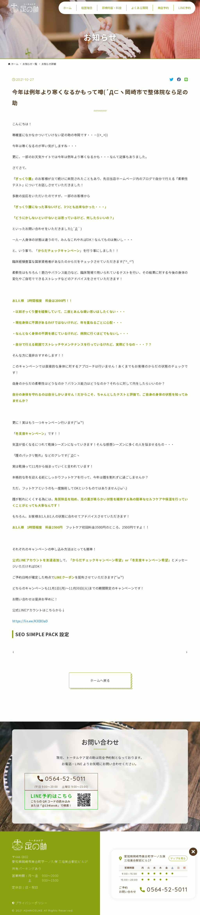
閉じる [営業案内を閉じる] (193, 852)
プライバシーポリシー (31, 908)
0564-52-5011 (167, 889)
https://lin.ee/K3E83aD (30, 621)
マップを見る (178, 858)
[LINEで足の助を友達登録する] (61, 805)
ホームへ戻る (100, 687)
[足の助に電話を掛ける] (61, 787)
